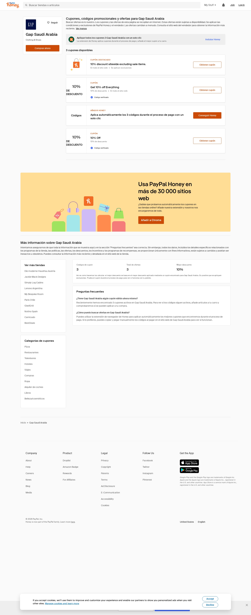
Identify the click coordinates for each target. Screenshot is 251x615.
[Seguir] (52, 22)
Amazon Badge (70, 466)
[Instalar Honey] (212, 39)
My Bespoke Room (34, 294)
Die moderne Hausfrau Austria (39, 271)
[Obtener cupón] (207, 65)
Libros (27, 392)
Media (29, 492)
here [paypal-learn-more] (73, 522)
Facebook (148, 460)
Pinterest (147, 479)
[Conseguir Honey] (207, 115)
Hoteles (28, 364)
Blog (28, 486)
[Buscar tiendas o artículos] (111, 5)
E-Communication (110, 492)
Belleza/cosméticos (34, 398)
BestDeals (29, 323)
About (29, 460)
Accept (210, 599)
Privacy (105, 460)
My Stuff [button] (210, 5)
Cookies (105, 505)
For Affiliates (69, 479)
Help (28, 466)
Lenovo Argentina (33, 288)
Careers (30, 473)
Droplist (67, 460)
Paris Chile (29, 299)
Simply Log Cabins (33, 282)
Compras (29, 375)
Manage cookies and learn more (62, 603)
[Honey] (12, 5)
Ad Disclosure (108, 486)
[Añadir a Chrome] (151, 220)
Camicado (29, 317)
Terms (104, 479)
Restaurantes (31, 352)
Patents (105, 473)
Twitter (146, 466)
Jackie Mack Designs (35, 276)
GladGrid (29, 305)
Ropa (27, 381)
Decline (210, 605)
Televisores (30, 358)
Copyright (106, 466)
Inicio (23, 422)
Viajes (27, 369)
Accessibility (107, 499)
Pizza (27, 346)
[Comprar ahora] (42, 48)
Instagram (148, 473)
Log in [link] (242, 5)
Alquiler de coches (33, 387)
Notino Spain (31, 311)
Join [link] (232, 5)
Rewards (67, 473)
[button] (192, 521)
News (28, 479)
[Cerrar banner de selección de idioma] (246, 605)
